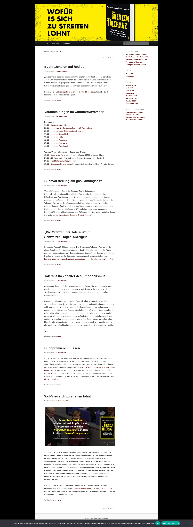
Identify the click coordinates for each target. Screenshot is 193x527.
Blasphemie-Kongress (59, 155)
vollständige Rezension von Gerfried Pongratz (75, 92)
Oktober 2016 (131, 101)
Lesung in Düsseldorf (59, 134)
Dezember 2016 (131, 96)
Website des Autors (132, 115)
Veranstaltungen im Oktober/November (74, 112)
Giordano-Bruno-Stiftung (134, 119)
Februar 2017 (131, 91)
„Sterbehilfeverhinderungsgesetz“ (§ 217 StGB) (93, 488)
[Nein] (190, 523)
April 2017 (129, 88)
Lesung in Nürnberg (58, 143)
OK (158, 523)
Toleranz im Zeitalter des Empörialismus (74, 276)
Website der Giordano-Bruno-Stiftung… (75, 215)
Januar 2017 (130, 93)
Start (46, 43)
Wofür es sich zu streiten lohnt (67, 396)
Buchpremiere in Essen (60, 125)
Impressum (67, 43)
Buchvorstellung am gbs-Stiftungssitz (73, 181)
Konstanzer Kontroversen (60, 164)
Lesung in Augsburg (58, 140)
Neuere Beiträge (109, 58)
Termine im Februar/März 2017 (137, 59)
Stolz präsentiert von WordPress (96, 518)
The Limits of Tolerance (134, 62)
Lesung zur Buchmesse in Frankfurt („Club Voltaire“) (72, 128)
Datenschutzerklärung (171, 523)
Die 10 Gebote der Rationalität (137, 57)
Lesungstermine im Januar (136, 65)
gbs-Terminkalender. (52, 379)
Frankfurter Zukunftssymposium (63, 161)
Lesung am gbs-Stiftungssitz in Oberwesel (67, 131)
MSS (61, 51)
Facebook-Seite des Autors (135, 117)
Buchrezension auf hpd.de (64, 67)
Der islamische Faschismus (136, 54)
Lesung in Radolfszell (59, 146)
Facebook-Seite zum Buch (135, 112)
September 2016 (132, 103)
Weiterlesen (50, 331)
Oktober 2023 (131, 85)
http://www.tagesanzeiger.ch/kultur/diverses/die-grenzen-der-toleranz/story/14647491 (79, 259)
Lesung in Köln (56, 137)
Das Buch (55, 43)
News (59, 100)
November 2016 (131, 98)
